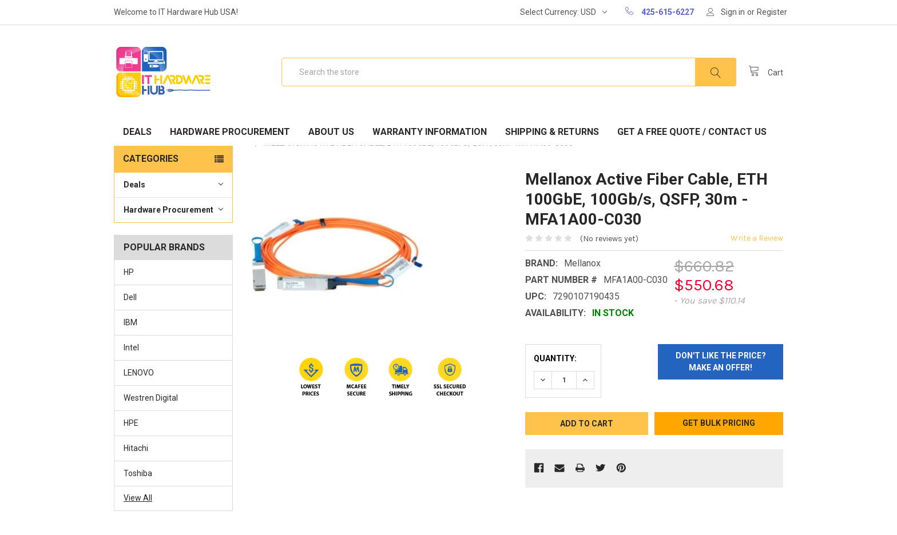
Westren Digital (151, 397)
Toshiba (138, 473)
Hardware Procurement (230, 131)
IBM (130, 322)
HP (129, 272)
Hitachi (136, 448)
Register (772, 12)
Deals (137, 131)
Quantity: (555, 358)
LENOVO (139, 372)
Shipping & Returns (552, 131)
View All (138, 497)
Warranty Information (429, 131)
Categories (150, 158)
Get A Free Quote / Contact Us (692, 131)
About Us (331, 131)
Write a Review (757, 238)
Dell (130, 297)
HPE (131, 423)
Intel (131, 347)
